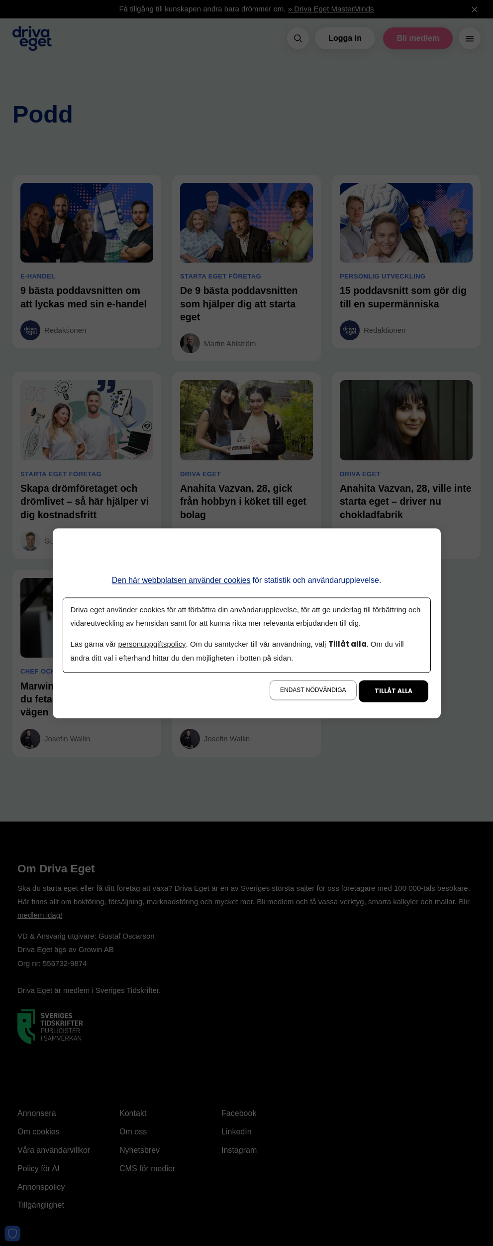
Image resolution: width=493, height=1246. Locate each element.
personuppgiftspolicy (152, 644)
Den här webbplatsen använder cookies (181, 580)
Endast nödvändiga (313, 690)
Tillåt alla (393, 691)
